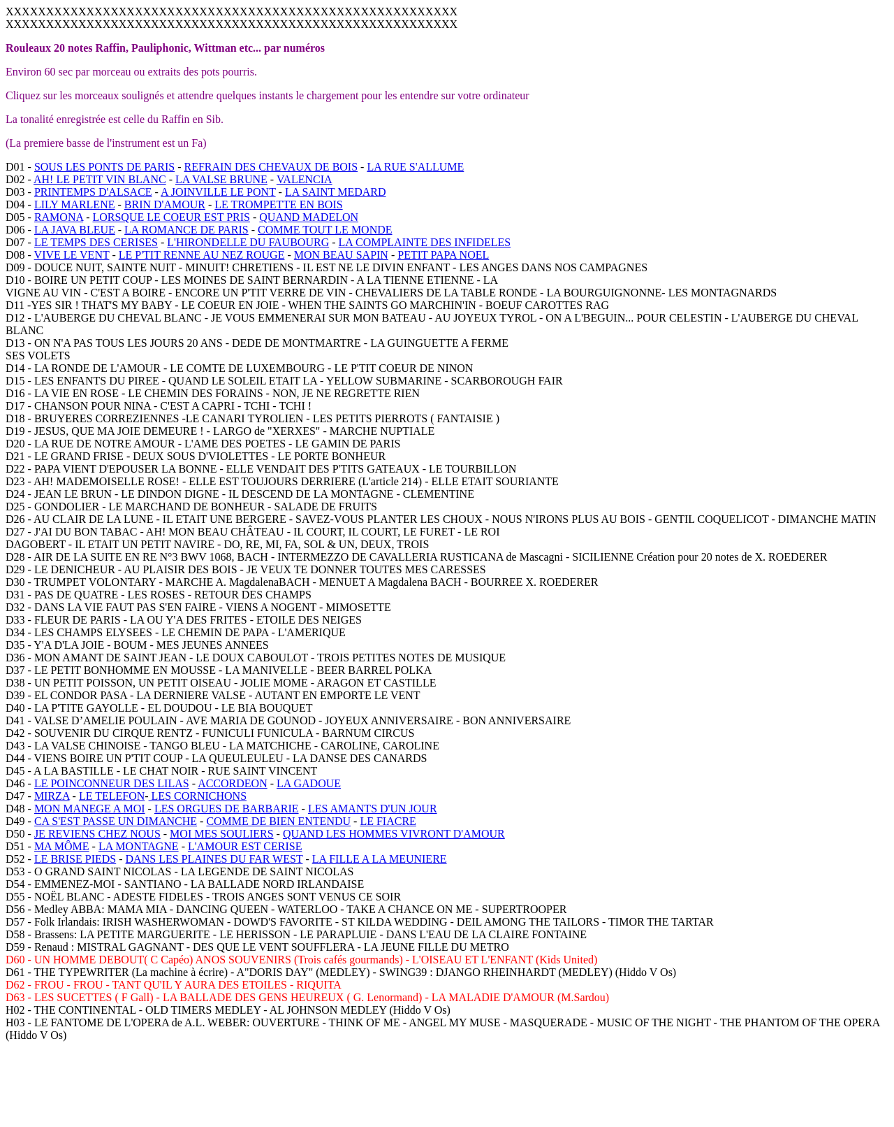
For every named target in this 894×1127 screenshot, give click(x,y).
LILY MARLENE (74, 204)
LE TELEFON (112, 796)
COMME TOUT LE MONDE (325, 230)
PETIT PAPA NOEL (443, 255)
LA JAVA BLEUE (74, 230)
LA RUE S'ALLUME (415, 167)
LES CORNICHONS (198, 796)
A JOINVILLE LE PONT (218, 192)
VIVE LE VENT (72, 255)
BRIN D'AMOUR (164, 204)
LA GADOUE (309, 783)
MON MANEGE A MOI (89, 808)
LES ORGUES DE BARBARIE (226, 808)
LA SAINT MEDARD (335, 192)
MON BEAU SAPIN (341, 255)
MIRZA (52, 796)
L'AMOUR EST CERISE (245, 846)
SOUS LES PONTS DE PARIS (104, 167)
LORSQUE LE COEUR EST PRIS (171, 217)
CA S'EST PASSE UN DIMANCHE (115, 821)
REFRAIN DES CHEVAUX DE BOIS (271, 167)
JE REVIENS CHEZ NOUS (97, 834)
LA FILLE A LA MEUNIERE (379, 859)
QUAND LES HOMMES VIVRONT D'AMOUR (394, 834)
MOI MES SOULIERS (221, 834)
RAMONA (58, 217)
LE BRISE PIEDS (75, 859)
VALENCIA (304, 179)
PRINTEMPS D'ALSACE (93, 192)
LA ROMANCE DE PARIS (186, 230)
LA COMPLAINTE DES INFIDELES (425, 242)
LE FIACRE (388, 821)
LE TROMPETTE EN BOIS (278, 204)
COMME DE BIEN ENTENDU (278, 821)
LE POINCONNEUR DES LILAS (111, 783)
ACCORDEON (233, 783)
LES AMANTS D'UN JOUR (372, 808)
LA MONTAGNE (138, 846)
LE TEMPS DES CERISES (96, 242)
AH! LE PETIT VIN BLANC (100, 179)
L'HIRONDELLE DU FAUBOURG (248, 242)
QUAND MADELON (308, 217)
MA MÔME (61, 846)
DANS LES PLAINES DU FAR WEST (214, 859)
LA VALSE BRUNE (221, 179)
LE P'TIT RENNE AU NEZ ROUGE (202, 255)
